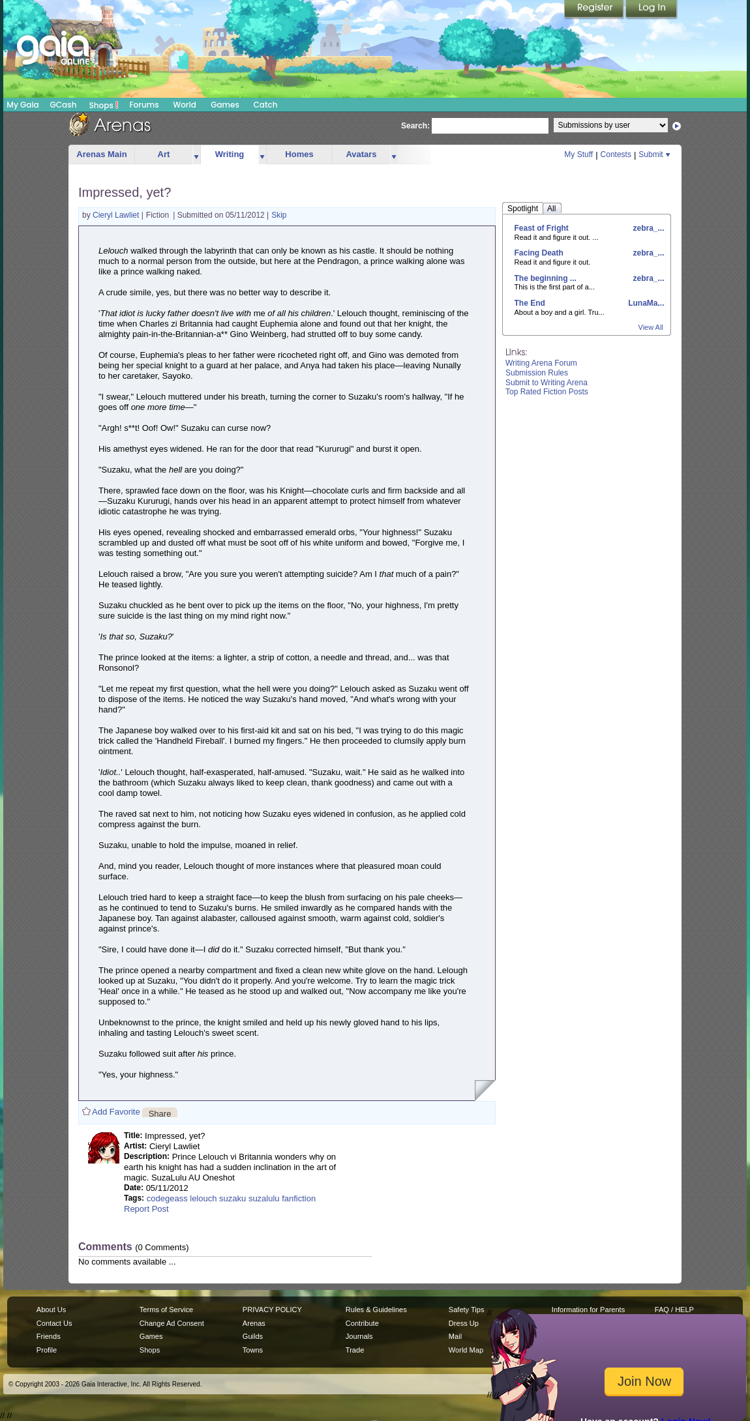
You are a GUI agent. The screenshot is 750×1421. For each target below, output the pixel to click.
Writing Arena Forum (541, 363)
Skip (278, 215)
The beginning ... (546, 278)
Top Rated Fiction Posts (546, 391)
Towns (253, 1350)
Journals (359, 1336)
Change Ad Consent (172, 1323)
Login (651, 10)
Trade (355, 1350)
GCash (63, 104)
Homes (299, 154)
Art (164, 154)
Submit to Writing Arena (546, 382)
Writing (230, 154)
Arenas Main (101, 154)
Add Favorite (116, 1112)
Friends (49, 1336)
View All (650, 327)
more (196, 154)
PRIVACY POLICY (272, 1309)
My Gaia (22, 104)
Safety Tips (467, 1309)
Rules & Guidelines (376, 1309)
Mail (455, 1336)
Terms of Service (166, 1309)
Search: (415, 125)
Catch (266, 104)
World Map (466, 1350)
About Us (51, 1309)
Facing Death (539, 252)
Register (594, 10)
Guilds (253, 1336)
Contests (616, 154)
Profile (47, 1350)
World (184, 104)
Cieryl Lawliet (117, 215)
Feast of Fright (542, 228)
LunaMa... (645, 303)
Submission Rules (536, 372)
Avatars (361, 154)
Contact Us (54, 1323)
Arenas (254, 1323)
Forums (143, 104)
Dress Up (464, 1323)
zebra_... (647, 228)
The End (530, 303)
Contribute (362, 1323)
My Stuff (578, 154)
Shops (104, 104)
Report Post (146, 1209)
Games (225, 104)
